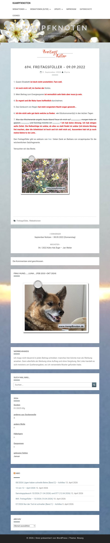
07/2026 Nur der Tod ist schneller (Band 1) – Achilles (39, 504)
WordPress (62, 538)
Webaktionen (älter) (39, 9)
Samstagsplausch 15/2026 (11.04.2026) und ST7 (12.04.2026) (43, 493)
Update (57, 9)
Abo (18, 473)
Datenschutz (86, 9)
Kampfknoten (21, 3)
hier (50, 139)
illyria (67, 72)
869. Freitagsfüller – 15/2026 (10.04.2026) (34, 499)
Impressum (71, 9)
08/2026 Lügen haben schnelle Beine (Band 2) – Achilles (40, 482)
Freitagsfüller (22, 221)
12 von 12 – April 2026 (25, 488)
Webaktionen (18, 9)
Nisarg (80, 538)
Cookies (16, 16)
